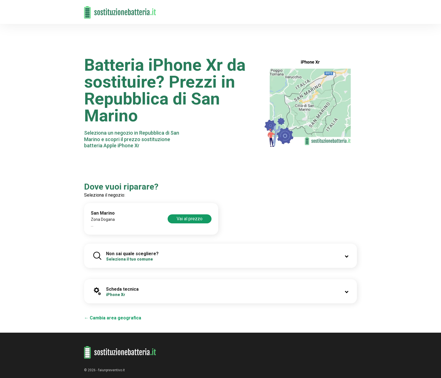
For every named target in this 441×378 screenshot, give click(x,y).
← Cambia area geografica (112, 318)
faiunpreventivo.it (111, 370)
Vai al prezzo (189, 218)
